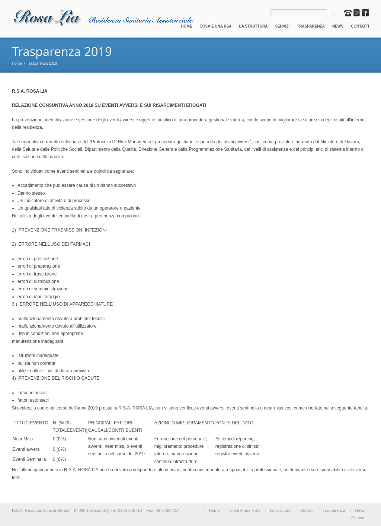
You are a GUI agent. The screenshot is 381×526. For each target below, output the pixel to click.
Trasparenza (311, 26)
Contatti (360, 26)
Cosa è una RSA (216, 26)
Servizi (282, 26)
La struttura (253, 26)
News (337, 26)
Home (186, 26)
